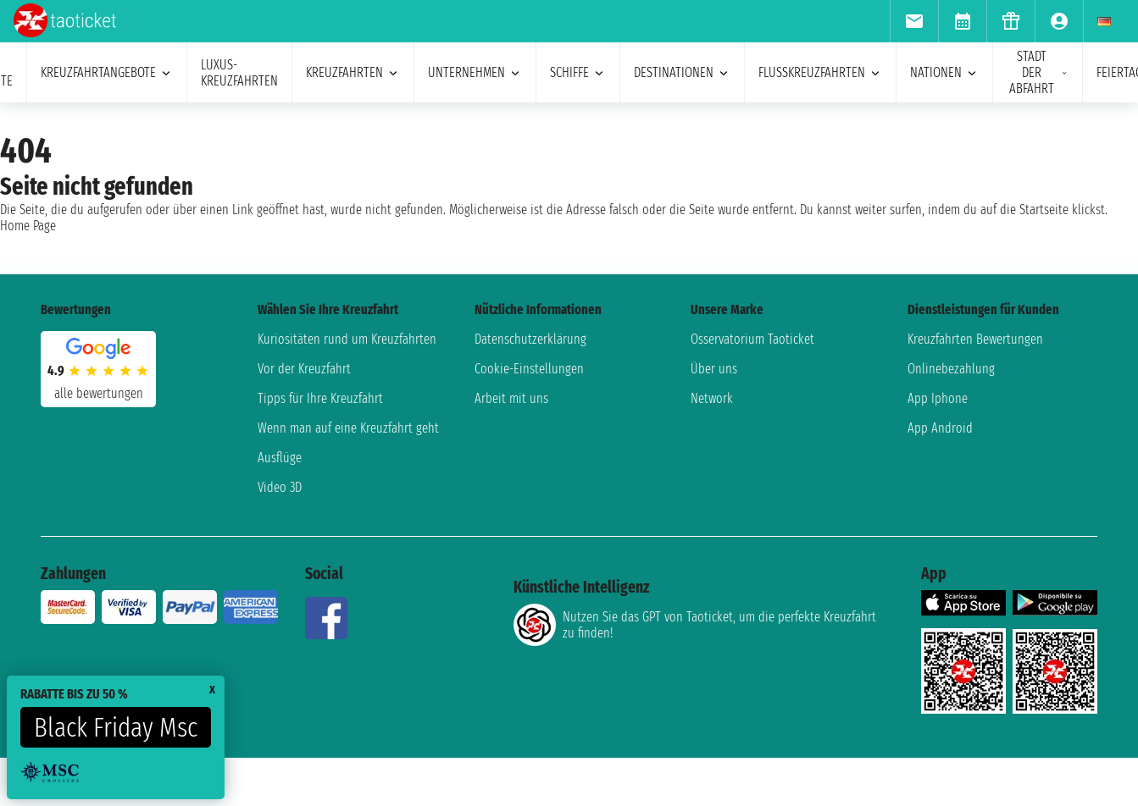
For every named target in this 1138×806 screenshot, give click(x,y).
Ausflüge (280, 458)
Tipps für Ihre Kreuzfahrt (320, 398)
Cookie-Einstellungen (529, 369)
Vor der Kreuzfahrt (304, 369)
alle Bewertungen (98, 393)
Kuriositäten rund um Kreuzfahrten (347, 339)
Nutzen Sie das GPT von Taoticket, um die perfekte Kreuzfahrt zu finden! (694, 625)
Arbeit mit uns (511, 398)
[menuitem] (914, 21)
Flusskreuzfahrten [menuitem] (820, 72)
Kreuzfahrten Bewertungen (975, 339)
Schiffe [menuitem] (578, 72)
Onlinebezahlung (951, 369)
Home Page (28, 226)
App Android (940, 428)
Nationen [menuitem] (944, 72)
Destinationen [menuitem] (682, 72)
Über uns (714, 369)
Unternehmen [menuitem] (475, 72)
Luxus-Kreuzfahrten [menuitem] (239, 73)
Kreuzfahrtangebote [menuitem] (107, 72)
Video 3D (280, 487)
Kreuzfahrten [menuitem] (353, 72)
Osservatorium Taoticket (752, 339)
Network (712, 398)
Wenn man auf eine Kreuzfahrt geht (348, 428)
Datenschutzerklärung (530, 339)
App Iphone (938, 398)
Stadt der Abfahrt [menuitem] (1038, 72)
